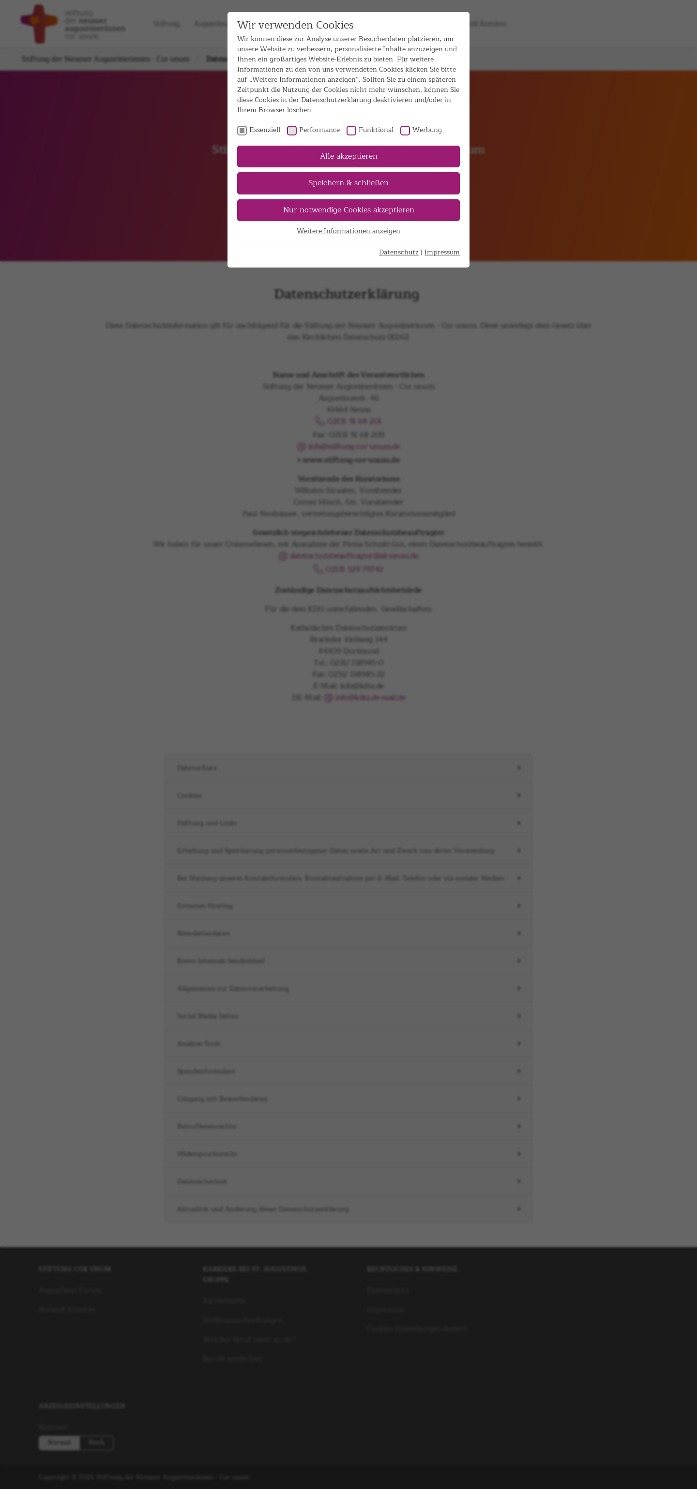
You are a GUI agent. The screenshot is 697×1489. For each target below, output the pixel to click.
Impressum (442, 252)
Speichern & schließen (348, 183)
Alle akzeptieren (349, 156)
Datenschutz (399, 252)
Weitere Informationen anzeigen (348, 231)
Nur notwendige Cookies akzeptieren (348, 210)
